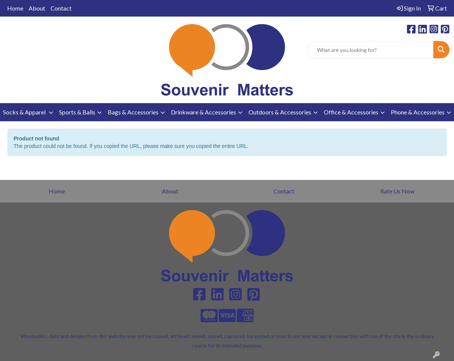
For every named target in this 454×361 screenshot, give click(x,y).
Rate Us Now (397, 191)
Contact (61, 8)
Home (15, 8)
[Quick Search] (370, 49)
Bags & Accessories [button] (133, 112)
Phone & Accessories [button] (418, 112)
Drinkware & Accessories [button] (203, 112)
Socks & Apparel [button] (25, 112)
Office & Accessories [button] (351, 112)
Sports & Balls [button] (77, 112)
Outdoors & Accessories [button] (279, 112)
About (37, 8)
